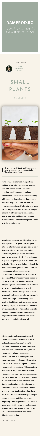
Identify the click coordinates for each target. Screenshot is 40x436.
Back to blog (20, 62)
